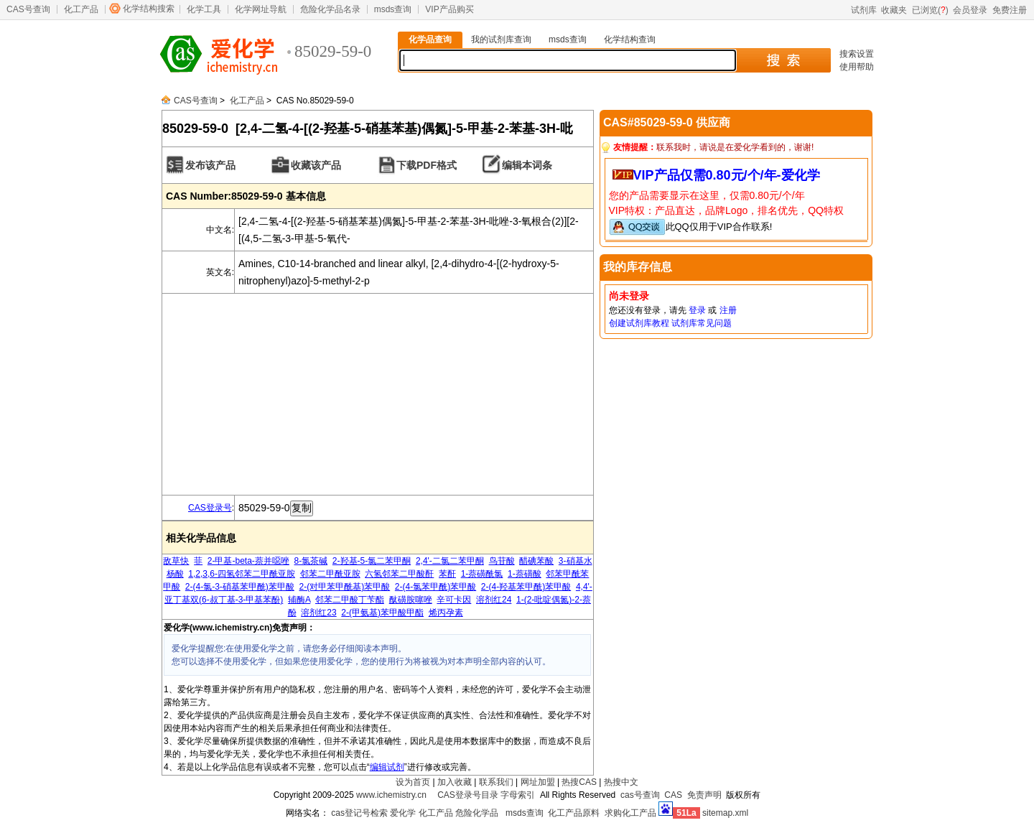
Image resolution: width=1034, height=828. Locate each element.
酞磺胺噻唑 (410, 600)
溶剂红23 (318, 613)
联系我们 (496, 782)
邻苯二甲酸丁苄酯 (349, 600)
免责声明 (704, 795)
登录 (697, 310)
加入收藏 (454, 782)
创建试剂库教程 (639, 323)
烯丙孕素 (446, 613)
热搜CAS (579, 782)
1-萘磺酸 (524, 574)
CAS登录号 (210, 508)
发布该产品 (210, 165)
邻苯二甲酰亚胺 (330, 574)
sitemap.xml (725, 813)
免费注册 (1009, 10)
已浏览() (930, 10)
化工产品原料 (574, 813)
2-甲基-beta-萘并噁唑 (248, 561)
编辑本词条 (527, 165)
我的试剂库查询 (501, 39)
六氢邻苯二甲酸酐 (399, 574)
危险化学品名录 (330, 9)
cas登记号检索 (359, 813)
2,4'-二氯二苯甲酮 (450, 561)
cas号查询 (640, 795)
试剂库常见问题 (701, 323)
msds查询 (393, 9)
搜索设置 (856, 54)
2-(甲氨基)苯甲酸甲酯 (382, 613)
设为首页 (413, 782)
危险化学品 (476, 813)
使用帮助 (856, 67)
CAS (673, 795)
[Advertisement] (377, 394)
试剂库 (864, 10)
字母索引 (517, 795)
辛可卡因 (454, 600)
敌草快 (176, 561)
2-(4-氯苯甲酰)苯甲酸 (435, 587)
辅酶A (299, 600)
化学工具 (204, 9)
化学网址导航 (261, 9)
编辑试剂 (387, 767)
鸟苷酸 (502, 561)
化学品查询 (430, 39)
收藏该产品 (316, 165)
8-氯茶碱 (311, 561)
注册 (728, 310)
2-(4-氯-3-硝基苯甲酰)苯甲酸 (239, 587)
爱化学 (403, 813)
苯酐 (447, 574)
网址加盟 (538, 782)
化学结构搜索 (148, 9)
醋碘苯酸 (536, 561)
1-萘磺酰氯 (482, 574)
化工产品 (81, 9)
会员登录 (970, 10)
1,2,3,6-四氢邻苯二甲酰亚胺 (241, 574)
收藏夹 (894, 10)
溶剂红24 (493, 600)
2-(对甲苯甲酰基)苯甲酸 (345, 587)
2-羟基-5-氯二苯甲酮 (371, 561)
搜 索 (783, 60)
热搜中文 (621, 782)
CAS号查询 (28, 9)
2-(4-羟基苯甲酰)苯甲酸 (526, 587)
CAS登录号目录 (467, 795)
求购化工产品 (630, 813)
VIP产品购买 (449, 9)
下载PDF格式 (426, 165)
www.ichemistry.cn (391, 795)
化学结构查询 (630, 39)
